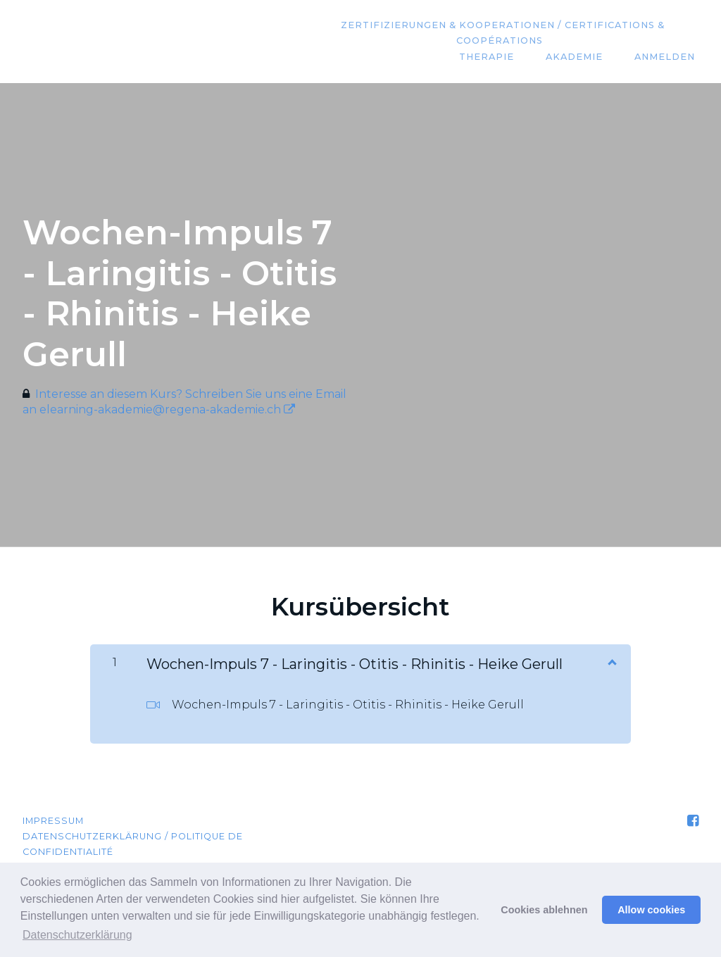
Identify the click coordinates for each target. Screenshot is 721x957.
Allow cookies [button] (651, 909)
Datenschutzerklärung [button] (77, 935)
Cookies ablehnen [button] (544, 909)
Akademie (584, 57)
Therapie (502, 57)
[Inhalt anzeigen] (611, 661)
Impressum (53, 820)
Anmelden (668, 57)
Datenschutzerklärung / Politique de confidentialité (133, 844)
